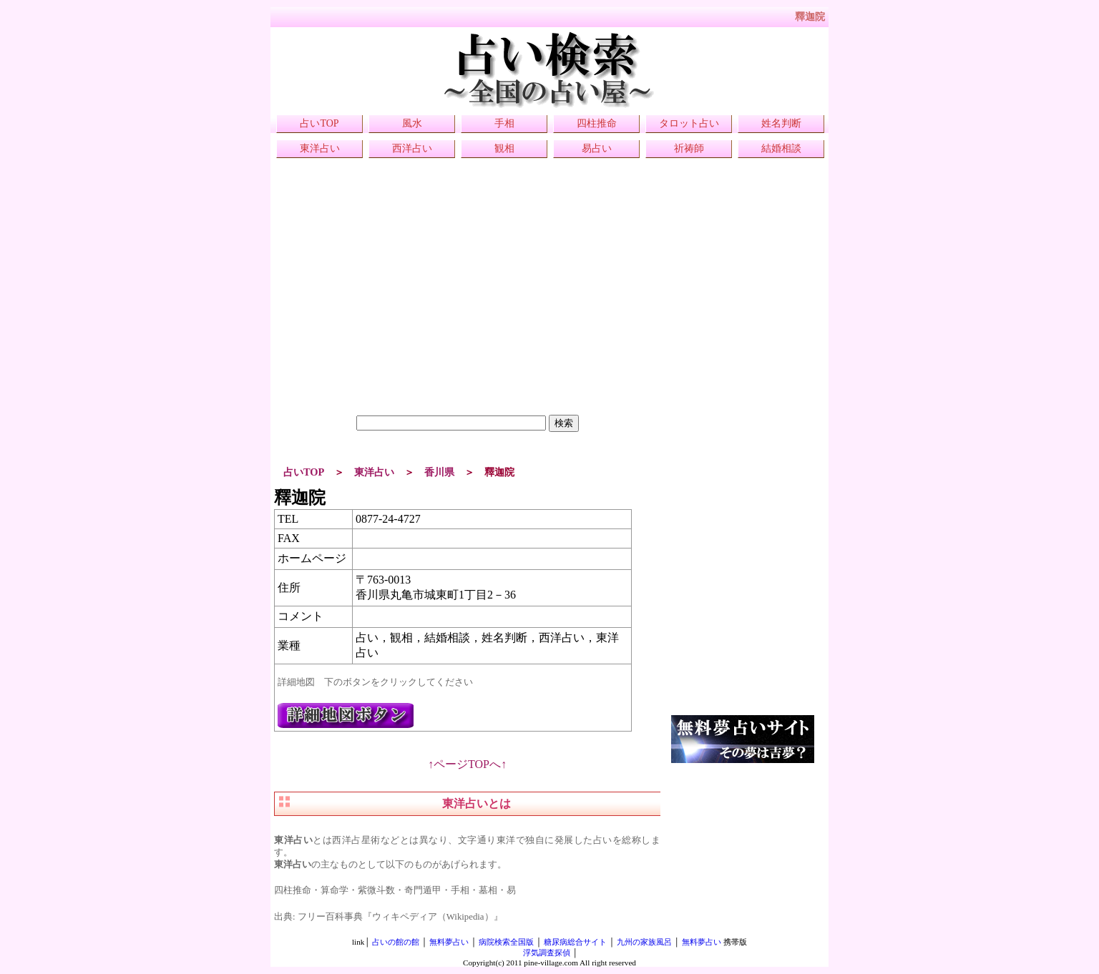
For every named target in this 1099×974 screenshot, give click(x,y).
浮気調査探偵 (546, 952)
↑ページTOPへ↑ (467, 764)
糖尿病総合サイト (575, 942)
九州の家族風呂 (644, 942)
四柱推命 (597, 123)
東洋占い (320, 148)
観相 (504, 148)
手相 (504, 123)
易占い (597, 148)
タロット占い (689, 123)
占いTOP (319, 123)
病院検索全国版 (506, 942)
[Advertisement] (467, 315)
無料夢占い (449, 942)
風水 (412, 123)
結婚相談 (781, 148)
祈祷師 (689, 148)
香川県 (439, 472)
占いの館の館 (395, 942)
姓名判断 (781, 123)
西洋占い (412, 148)
